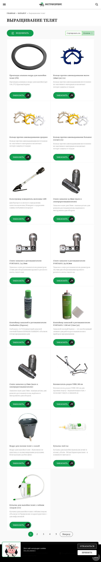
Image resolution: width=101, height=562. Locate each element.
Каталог (22, 13)
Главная (11, 13)
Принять (87, 553)
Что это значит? (29, 550)
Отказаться (87, 546)
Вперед (66, 534)
